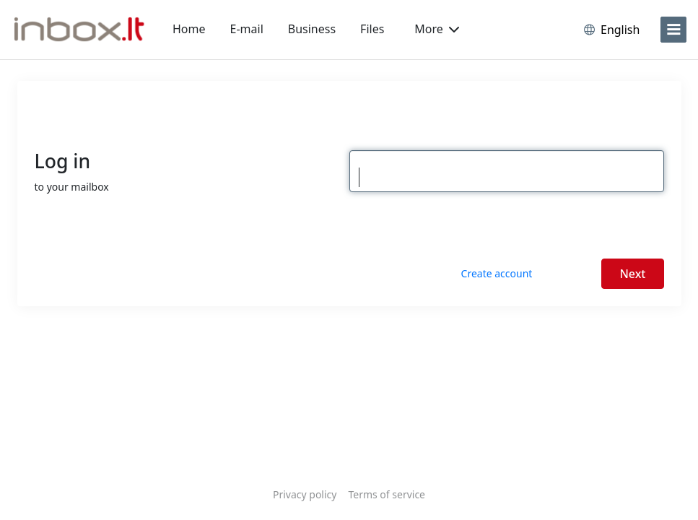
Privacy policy (305, 494)
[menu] (673, 30)
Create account (497, 273)
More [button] (436, 29)
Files (372, 29)
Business (312, 29)
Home (189, 29)
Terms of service (386, 494)
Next (632, 274)
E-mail (246, 29)
